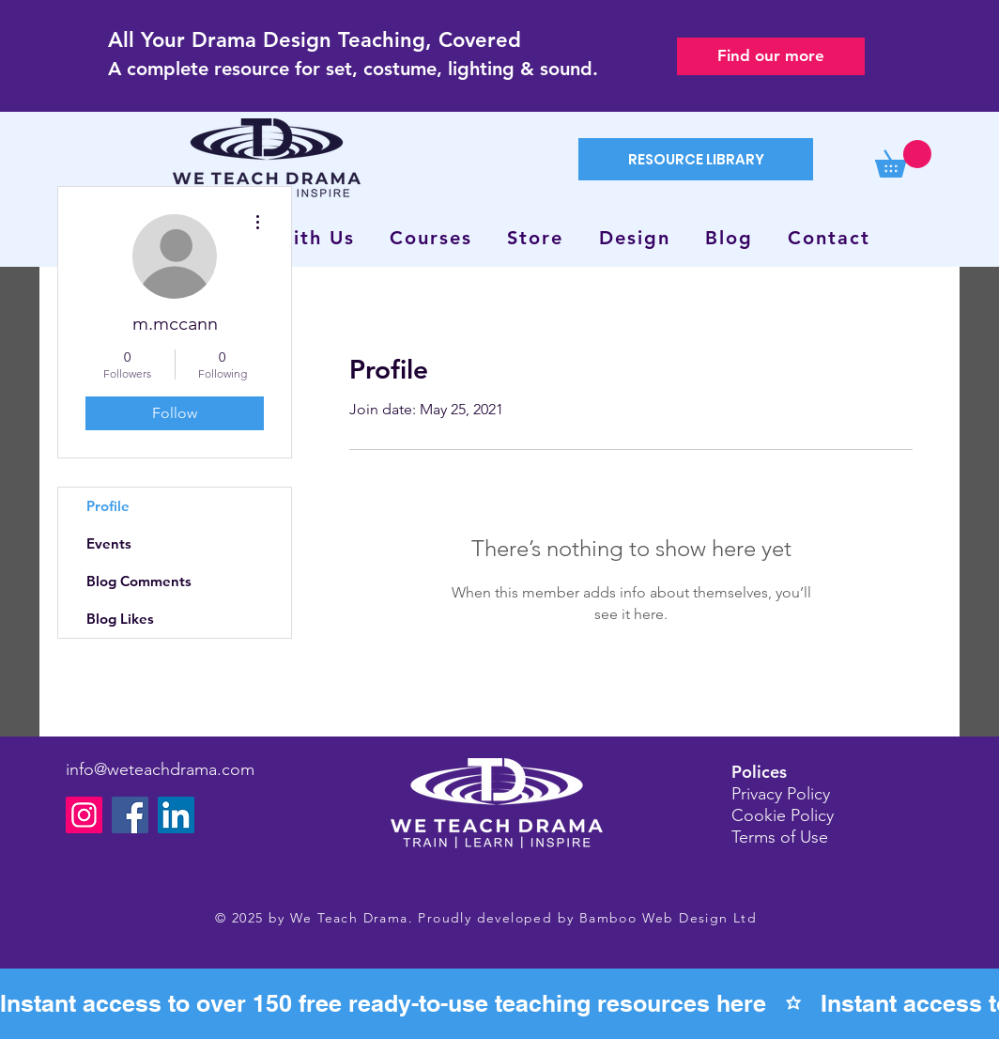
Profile (108, 506)
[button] (903, 159)
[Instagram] (84, 815)
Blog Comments (139, 581)
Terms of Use (779, 837)
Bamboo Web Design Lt (663, 917)
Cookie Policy (782, 815)
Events (108, 543)
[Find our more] (771, 56)
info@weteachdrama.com (160, 769)
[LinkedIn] (176, 815)
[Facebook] (130, 815)
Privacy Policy (780, 793)
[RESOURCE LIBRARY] (695, 159)
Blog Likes (120, 619)
